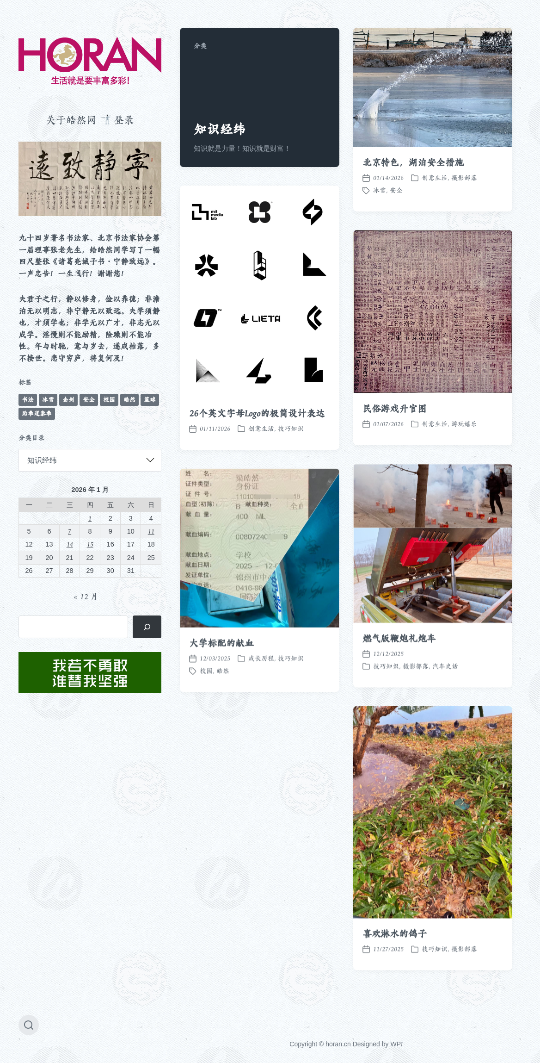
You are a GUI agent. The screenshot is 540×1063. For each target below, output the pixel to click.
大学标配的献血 (221, 669)
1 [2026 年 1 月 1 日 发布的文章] (90, 518)
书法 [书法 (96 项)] (28, 400)
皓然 (222, 697)
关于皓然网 (71, 119)
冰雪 (379, 190)
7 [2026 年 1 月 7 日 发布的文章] (69, 531)
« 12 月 (85, 596)
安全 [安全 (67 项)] (89, 400)
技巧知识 (291, 428)
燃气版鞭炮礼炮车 (399, 665)
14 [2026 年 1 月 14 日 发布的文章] (70, 544)
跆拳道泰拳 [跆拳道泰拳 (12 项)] (37, 413)
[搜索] (147, 626)
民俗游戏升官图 (394, 409)
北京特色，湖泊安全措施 (413, 162)
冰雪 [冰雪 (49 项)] (48, 400)
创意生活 (435, 178)
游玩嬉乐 (464, 424)
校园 (206, 697)
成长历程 (261, 684)
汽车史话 (445, 692)
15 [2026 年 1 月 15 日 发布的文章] (90, 544)
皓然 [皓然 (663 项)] (129, 400)
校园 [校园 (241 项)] (109, 400)
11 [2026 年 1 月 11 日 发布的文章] (151, 531)
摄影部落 (464, 178)
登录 (124, 119)
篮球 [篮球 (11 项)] (150, 400)
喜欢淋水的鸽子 (394, 960)
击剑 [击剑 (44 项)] (68, 400)
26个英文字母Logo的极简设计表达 (257, 413)
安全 (396, 190)
